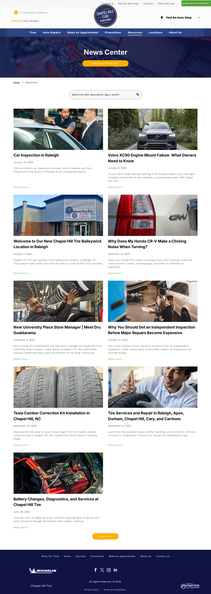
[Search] (105, 94)
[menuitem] (128, 3)
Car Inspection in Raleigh (36, 155)
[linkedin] (115, 570)
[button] (33, 32)
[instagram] (109, 570)
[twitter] (102, 570)
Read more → (22, 187)
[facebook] (95, 570)
